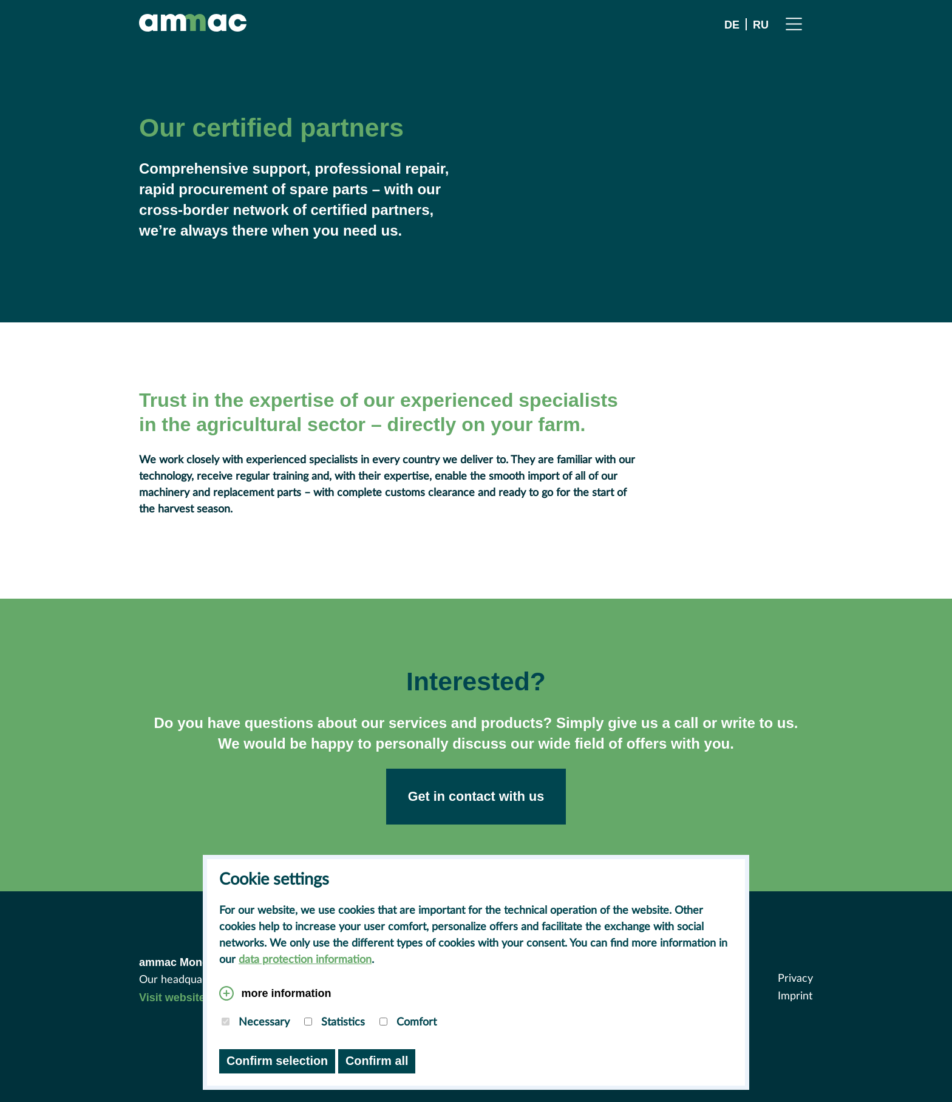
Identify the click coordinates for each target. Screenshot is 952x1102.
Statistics (334, 1022)
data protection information (305, 959)
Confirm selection (277, 1060)
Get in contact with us (476, 796)
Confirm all (376, 1060)
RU (761, 24)
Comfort (408, 1022)
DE (731, 24)
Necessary (256, 1022)
